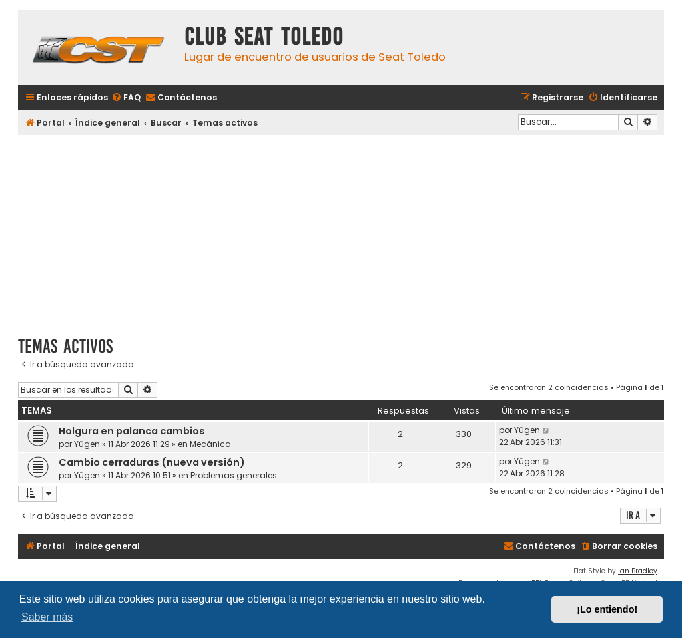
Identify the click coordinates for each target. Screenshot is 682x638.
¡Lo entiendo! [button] (607, 609)
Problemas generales (233, 475)
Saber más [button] (47, 617)
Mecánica (210, 444)
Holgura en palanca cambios (132, 431)
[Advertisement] (341, 231)
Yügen (87, 444)
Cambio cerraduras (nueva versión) (152, 462)
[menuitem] (126, 98)
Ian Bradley (637, 571)
